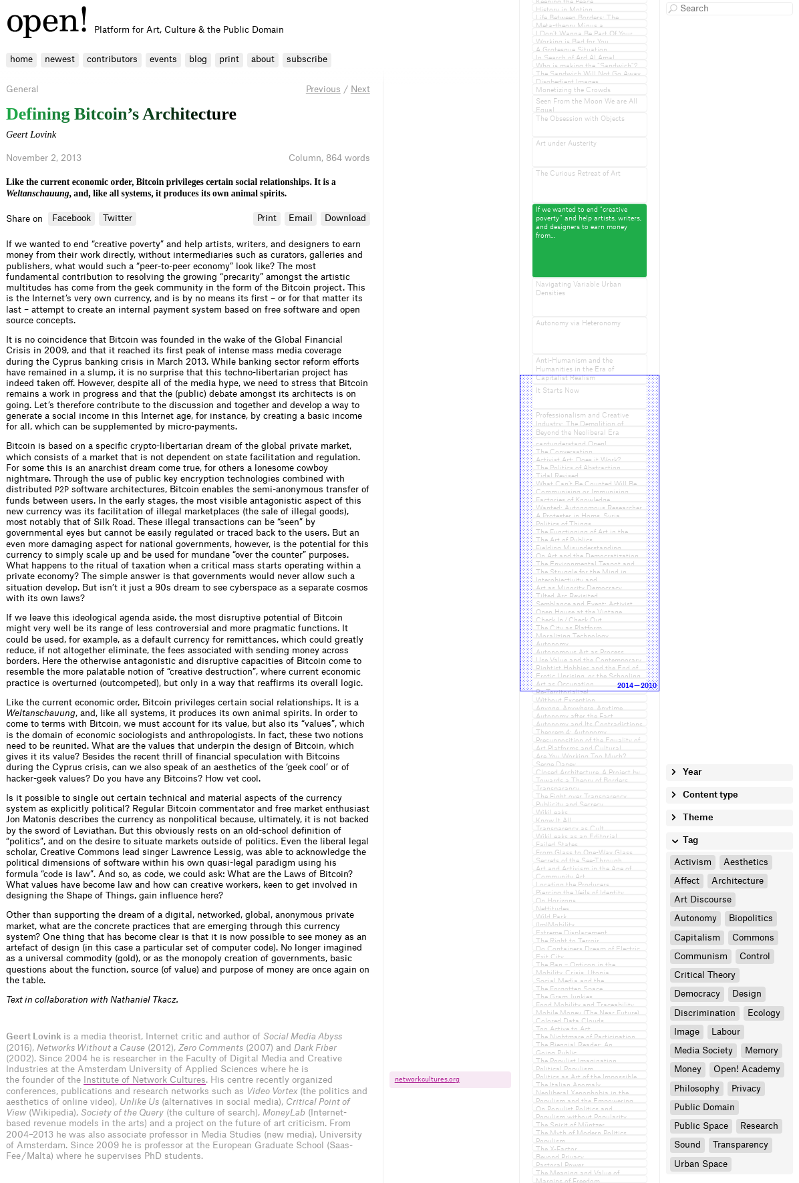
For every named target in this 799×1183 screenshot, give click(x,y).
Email (301, 218)
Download (345, 218)
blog (198, 59)
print (229, 59)
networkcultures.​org (427, 1079)
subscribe (307, 59)
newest (60, 59)
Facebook (71, 218)
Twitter (117, 218)
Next (360, 89)
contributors (112, 59)
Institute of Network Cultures (145, 1079)
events (163, 59)
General (22, 89)
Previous (323, 89)
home (21, 59)
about (263, 59)
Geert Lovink (31, 134)
